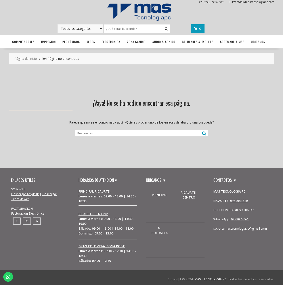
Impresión (48, 41)
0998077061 (240, 219)
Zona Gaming (136, 41)
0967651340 (239, 201)
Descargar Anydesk (25, 194)
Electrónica (111, 41)
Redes (90, 41)
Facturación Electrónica (27, 213)
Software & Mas (232, 41)
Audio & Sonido (163, 41)
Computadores (23, 41)
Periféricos (71, 41)
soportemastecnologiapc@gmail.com (240, 228)
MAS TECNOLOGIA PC (210, 279)
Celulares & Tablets (197, 41)
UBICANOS (258, 41)
